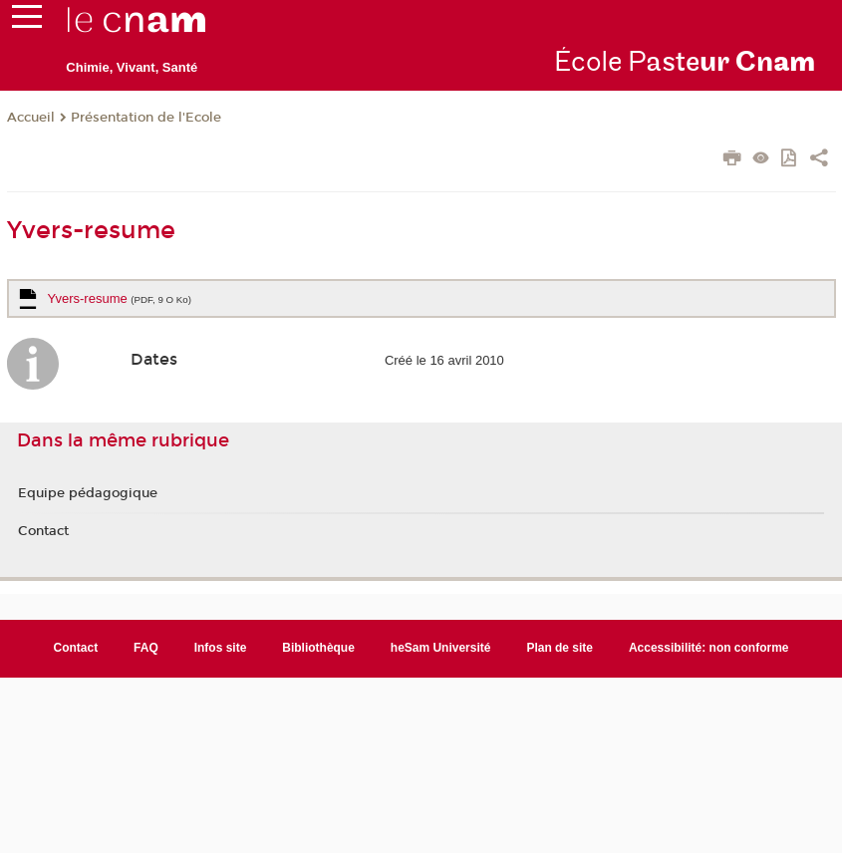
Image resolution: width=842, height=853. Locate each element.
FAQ (146, 648)
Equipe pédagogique (87, 493)
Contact (43, 531)
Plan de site (559, 648)
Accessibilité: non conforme (709, 648)
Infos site (220, 648)
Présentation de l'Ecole (146, 118)
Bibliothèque (318, 648)
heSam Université (441, 648)
